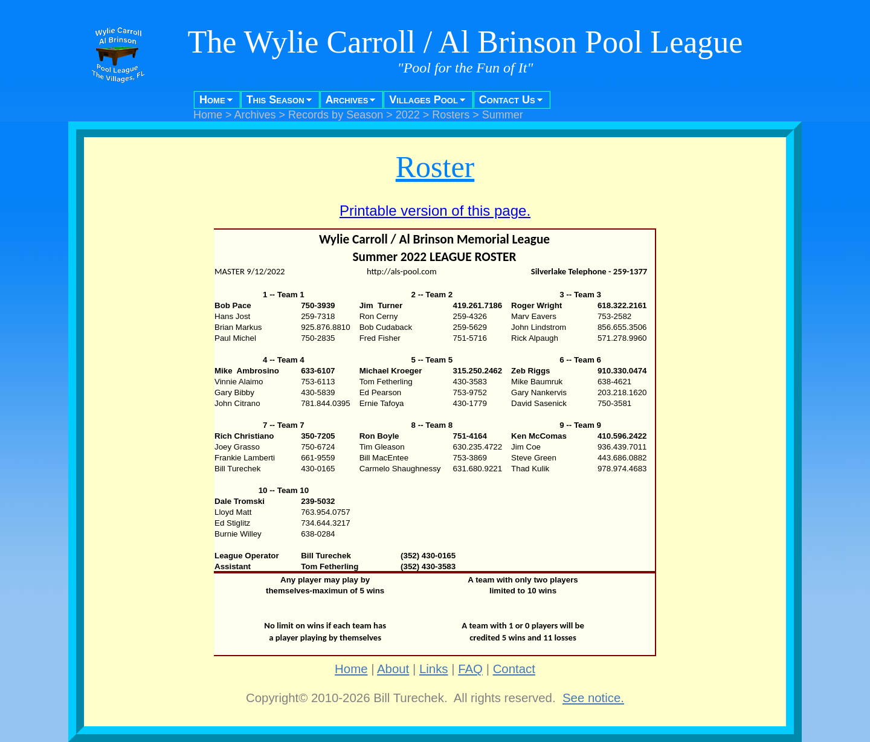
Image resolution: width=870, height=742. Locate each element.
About (393, 669)
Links (433, 669)
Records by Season (335, 115)
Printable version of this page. (435, 210)
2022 (408, 115)
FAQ (470, 669)
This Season (275, 100)
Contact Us (507, 100)
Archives (347, 100)
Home (212, 100)
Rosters (450, 115)
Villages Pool (423, 100)
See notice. (593, 698)
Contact (514, 669)
